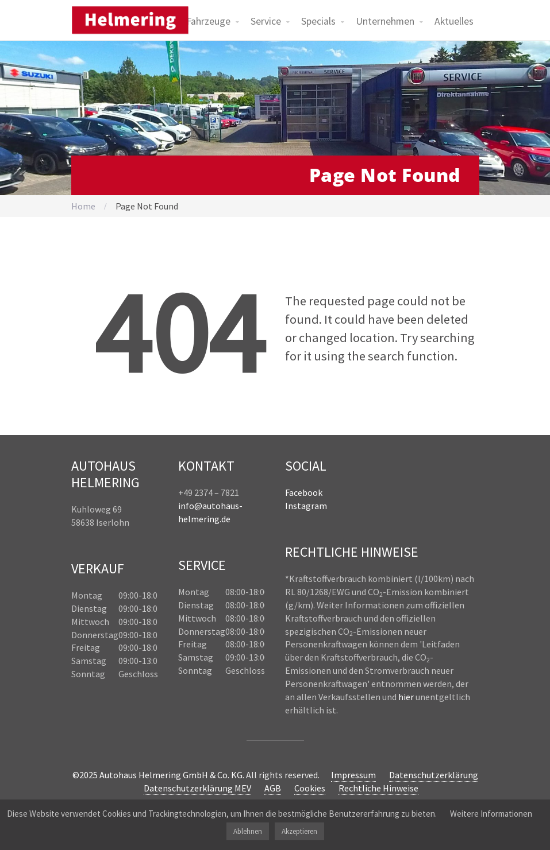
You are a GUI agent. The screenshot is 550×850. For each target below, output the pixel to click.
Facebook (303, 492)
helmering (199, 519)
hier (406, 696)
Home (83, 206)
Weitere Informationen (491, 813)
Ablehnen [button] (247, 831)
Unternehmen (385, 21)
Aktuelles (454, 21)
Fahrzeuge (208, 21)
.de (225, 519)
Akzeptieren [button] (299, 831)
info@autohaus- (210, 505)
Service (266, 21)
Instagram (306, 505)
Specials (318, 21)
